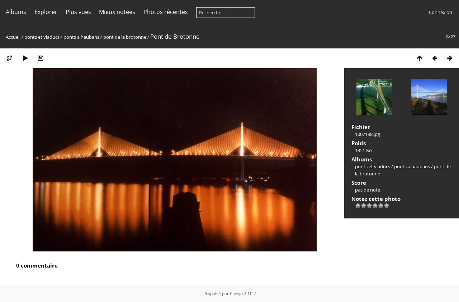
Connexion (440, 12)
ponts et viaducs (42, 37)
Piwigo (236, 294)
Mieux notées (117, 12)
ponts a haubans (81, 37)
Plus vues (78, 12)
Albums (16, 12)
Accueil (13, 37)
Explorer (45, 12)
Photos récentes (165, 12)
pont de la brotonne (124, 37)
